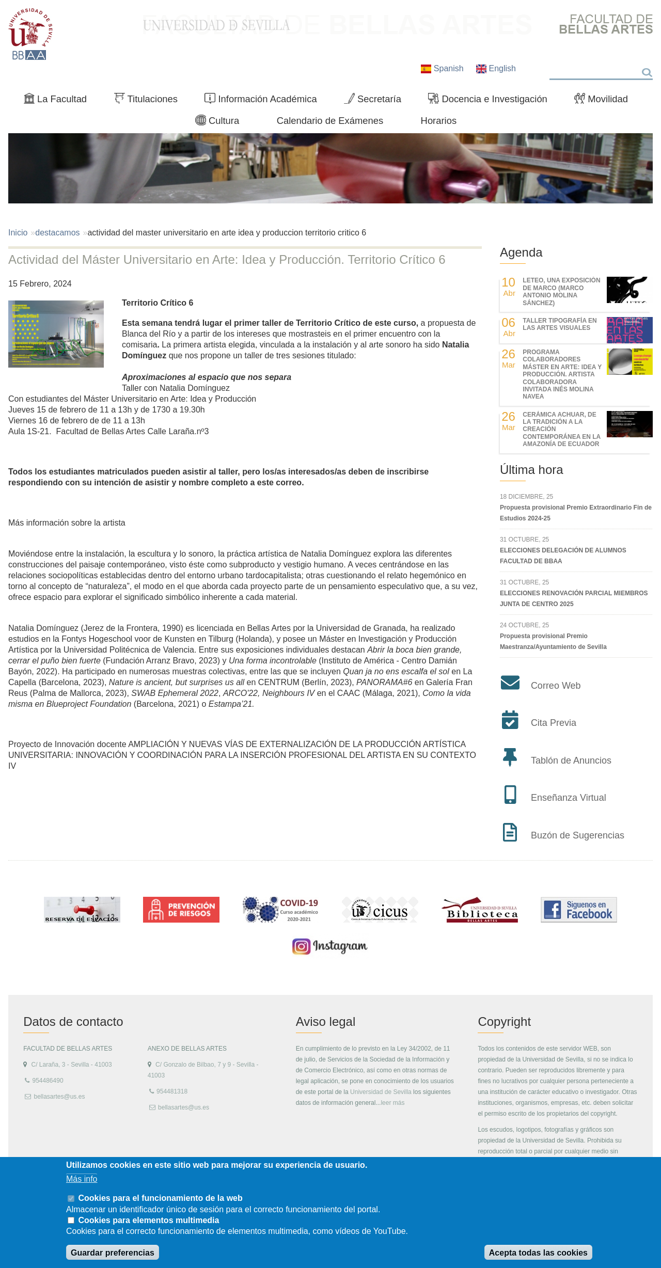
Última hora (531, 470)
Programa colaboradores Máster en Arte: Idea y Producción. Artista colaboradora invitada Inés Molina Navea (562, 374)
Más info (81, 1179)
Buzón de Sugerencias (577, 835)
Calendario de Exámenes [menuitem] (330, 120)
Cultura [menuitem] (221, 123)
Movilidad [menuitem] (605, 101)
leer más (392, 1102)
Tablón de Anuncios (571, 760)
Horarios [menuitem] (439, 120)
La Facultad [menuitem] (59, 101)
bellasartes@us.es (59, 1096)
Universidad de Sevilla (381, 1092)
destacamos (57, 232)
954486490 (47, 1080)
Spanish (443, 68)
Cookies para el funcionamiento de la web (160, 1198)
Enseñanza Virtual (568, 797)
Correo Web (556, 685)
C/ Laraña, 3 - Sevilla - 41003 (71, 1064)
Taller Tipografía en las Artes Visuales (559, 324)
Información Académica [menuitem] (265, 101)
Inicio (17, 232)
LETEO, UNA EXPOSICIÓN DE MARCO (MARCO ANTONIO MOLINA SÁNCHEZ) (561, 291)
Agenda (521, 252)
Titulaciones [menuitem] (150, 101)
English (496, 68)
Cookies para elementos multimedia (148, 1220)
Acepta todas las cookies (538, 1252)
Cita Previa (553, 723)
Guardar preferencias (112, 1252)
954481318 (171, 1091)
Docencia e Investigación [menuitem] (491, 101)
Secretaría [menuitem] (376, 101)
